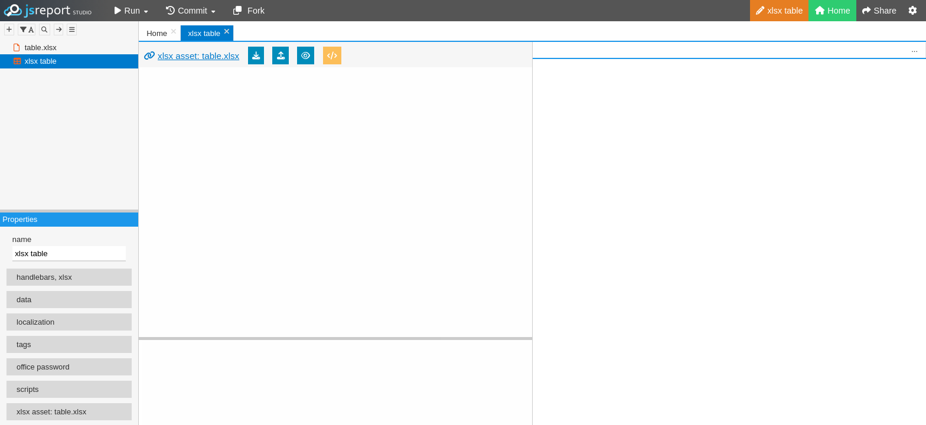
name (21, 239)
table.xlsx (41, 47)
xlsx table (41, 61)
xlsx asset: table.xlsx (198, 56)
